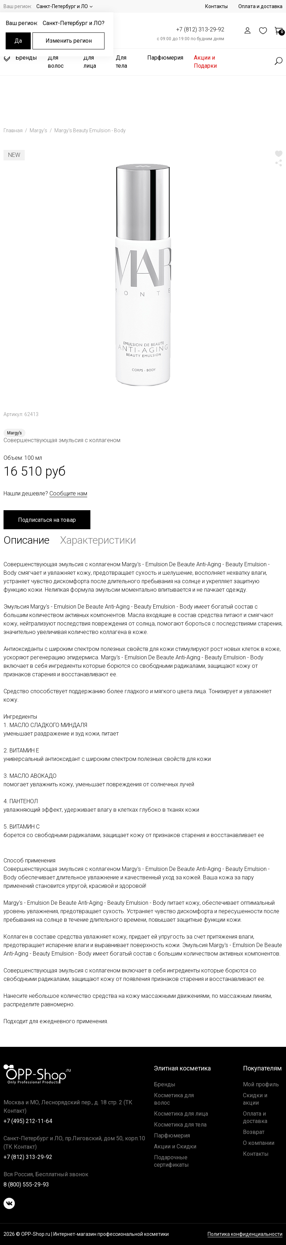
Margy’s (39, 130)
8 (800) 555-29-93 (26, 1184)
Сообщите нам (68, 493)
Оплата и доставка (260, 6)
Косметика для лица (181, 1113)
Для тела (121, 61)
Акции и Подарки (205, 61)
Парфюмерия (165, 57)
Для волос (56, 61)
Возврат (253, 1132)
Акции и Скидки (175, 1146)
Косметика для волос (174, 1099)
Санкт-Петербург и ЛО (62, 6)
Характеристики (98, 540)
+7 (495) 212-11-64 (28, 1121)
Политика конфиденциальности (245, 1234)
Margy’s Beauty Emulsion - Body (90, 130)
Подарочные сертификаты (171, 1161)
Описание (26, 540)
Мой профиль (261, 1084)
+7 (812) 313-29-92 (200, 29)
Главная (14, 130)
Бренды (20, 57)
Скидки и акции (255, 1099)
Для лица (89, 61)
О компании (258, 1143)
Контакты (216, 6)
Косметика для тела (180, 1124)
